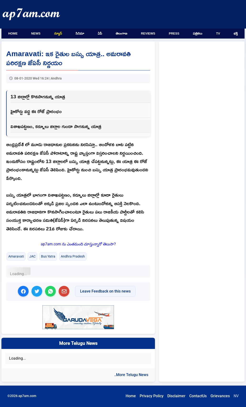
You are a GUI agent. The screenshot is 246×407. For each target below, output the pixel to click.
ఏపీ (100, 33)
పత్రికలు (197, 33)
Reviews (148, 33)
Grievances (220, 396)
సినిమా (80, 33)
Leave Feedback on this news (105, 291)
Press (174, 33)
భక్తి (236, 33)
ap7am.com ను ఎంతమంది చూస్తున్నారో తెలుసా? (78, 244)
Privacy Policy (152, 396)
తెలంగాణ (121, 33)
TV (218, 33)
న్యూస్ (58, 33)
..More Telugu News (131, 374)
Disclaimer (176, 396)
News (36, 33)
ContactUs (198, 396)
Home (13, 33)
